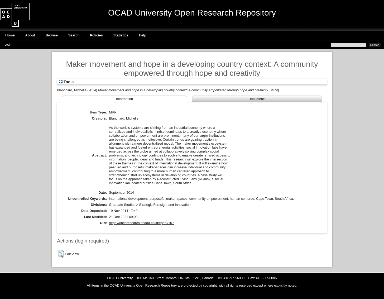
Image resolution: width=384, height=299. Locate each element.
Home (10, 35)
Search (74, 35)
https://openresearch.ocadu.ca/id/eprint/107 (141, 223)
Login (8, 44)
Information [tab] (124, 99)
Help (142, 35)
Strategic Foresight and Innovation (165, 205)
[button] (61, 254)
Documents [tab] (257, 99)
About (30, 35)
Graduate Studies (122, 205)
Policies (96, 35)
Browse (52, 35)
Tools (66, 82)
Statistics (120, 35)
